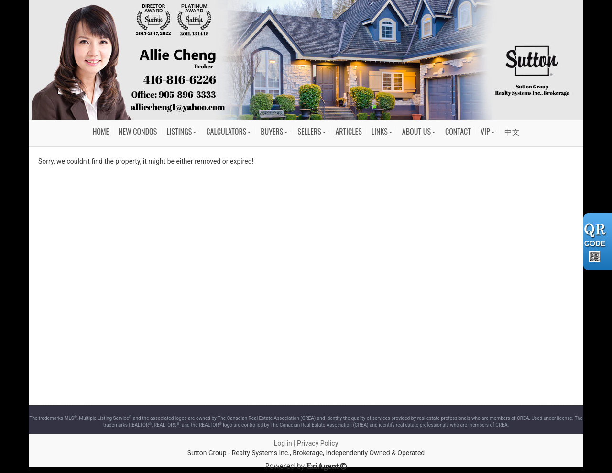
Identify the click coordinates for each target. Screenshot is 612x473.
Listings (181, 131)
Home (100, 131)
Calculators (228, 131)
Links (382, 131)
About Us (419, 131)
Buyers (274, 131)
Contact (458, 131)
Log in (283, 443)
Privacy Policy (317, 443)
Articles (349, 131)
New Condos (138, 131)
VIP (488, 131)
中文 (512, 131)
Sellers (311, 131)
